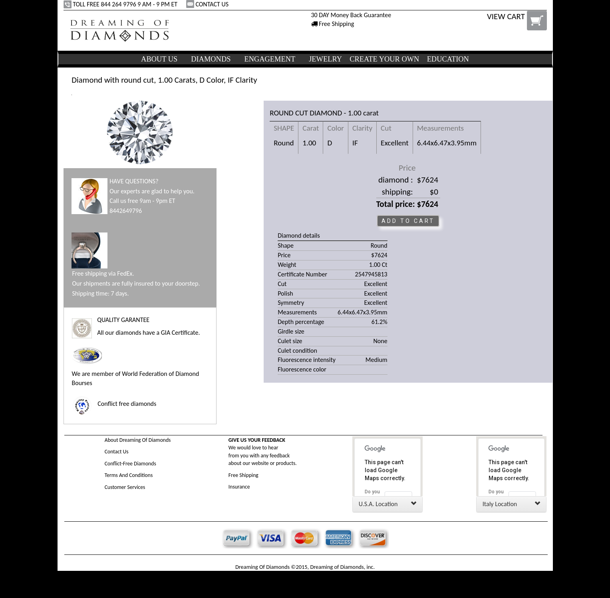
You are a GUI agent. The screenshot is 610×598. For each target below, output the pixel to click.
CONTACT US (208, 4)
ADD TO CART (408, 221)
